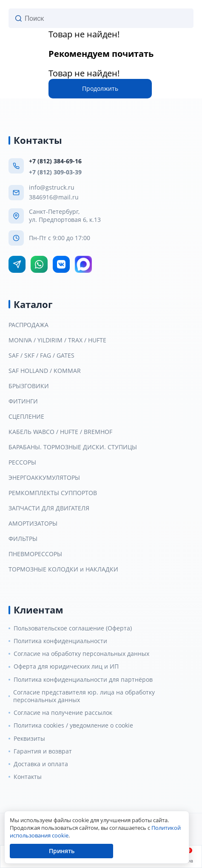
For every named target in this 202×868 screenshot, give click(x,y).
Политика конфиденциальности (60, 641)
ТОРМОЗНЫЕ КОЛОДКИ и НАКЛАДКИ (63, 569)
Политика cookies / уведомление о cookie (73, 725)
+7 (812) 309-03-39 (55, 172)
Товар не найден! (83, 34)
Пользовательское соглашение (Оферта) (73, 628)
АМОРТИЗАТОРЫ (33, 523)
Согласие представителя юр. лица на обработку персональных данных (84, 696)
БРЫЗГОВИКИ (29, 386)
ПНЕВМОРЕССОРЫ (35, 554)
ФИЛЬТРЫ (23, 539)
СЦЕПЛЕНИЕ (26, 416)
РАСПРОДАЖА (28, 325)
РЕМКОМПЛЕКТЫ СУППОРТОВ (53, 493)
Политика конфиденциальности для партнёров (83, 679)
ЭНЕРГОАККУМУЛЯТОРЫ (44, 478)
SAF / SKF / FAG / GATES (41, 355)
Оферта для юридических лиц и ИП (66, 666)
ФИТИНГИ (23, 401)
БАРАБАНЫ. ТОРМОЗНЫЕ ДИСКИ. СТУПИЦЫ (73, 447)
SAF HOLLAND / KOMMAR (45, 371)
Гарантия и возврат (43, 751)
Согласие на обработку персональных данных (81, 654)
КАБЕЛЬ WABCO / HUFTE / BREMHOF (60, 432)
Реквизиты (29, 738)
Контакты (28, 777)
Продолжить (100, 88)
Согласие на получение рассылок (63, 713)
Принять (61, 851)
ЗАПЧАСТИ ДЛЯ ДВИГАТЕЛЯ (49, 508)
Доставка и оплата (41, 764)
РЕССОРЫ (22, 462)
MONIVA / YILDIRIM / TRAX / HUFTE (57, 340)
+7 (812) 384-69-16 (55, 161)
